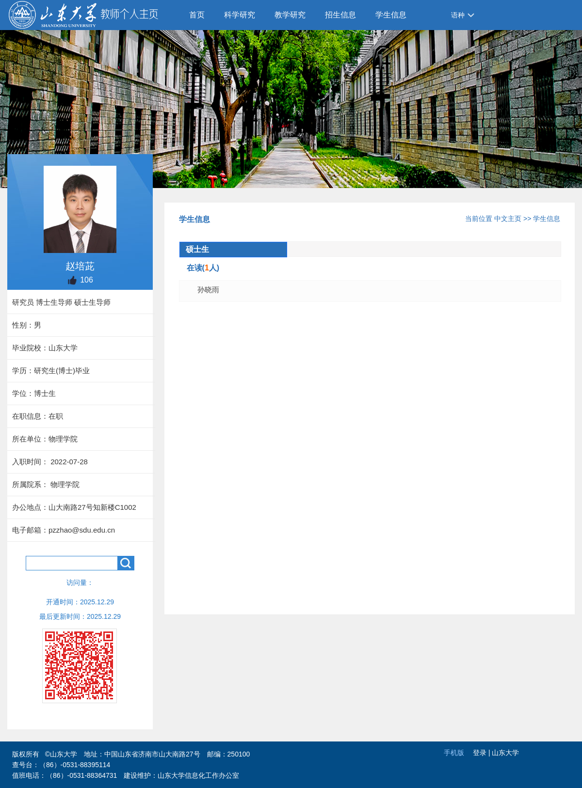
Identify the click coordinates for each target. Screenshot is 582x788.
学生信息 (390, 15)
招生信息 (340, 15)
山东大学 (505, 752)
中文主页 (507, 218)
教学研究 (290, 15)
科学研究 (239, 15)
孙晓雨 (208, 289)
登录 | (482, 752)
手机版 (454, 752)
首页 (197, 15)
